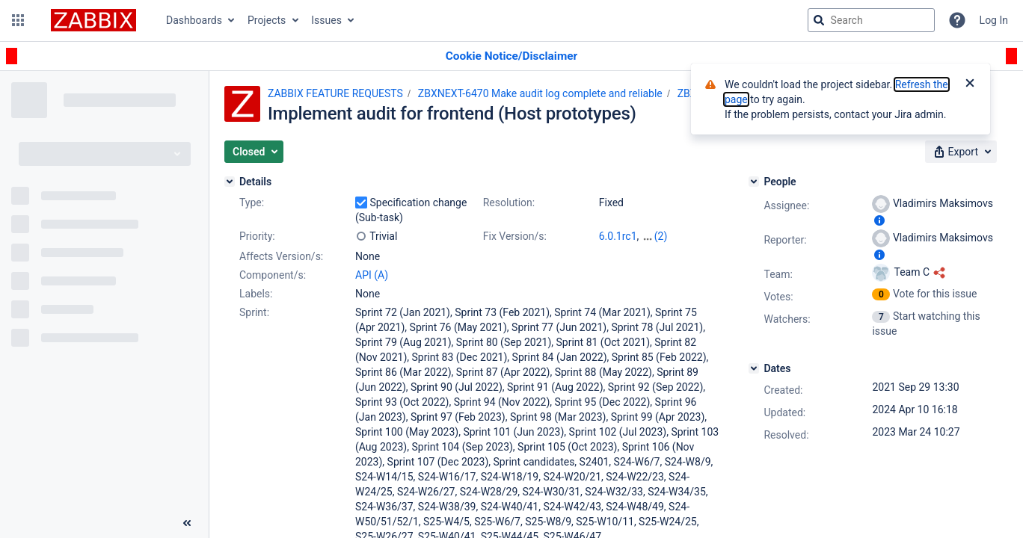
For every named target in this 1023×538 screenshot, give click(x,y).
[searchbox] (871, 20)
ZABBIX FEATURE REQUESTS (335, 93)
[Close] (969, 84)
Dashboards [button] (194, 20)
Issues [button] (326, 20)
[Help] (957, 20)
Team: (778, 274)
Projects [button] (267, 20)
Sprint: (254, 312)
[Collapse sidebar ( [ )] (187, 523)
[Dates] (754, 368)
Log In (994, 20)
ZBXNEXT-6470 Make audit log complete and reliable (540, 93)
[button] (17, 20)
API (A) (371, 275)
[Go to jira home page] (93, 20)
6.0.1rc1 (618, 236)
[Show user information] (879, 220)
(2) (661, 236)
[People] (754, 181)
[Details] (229, 181)
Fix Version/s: (515, 236)
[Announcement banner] (511, 56)
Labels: (255, 294)
